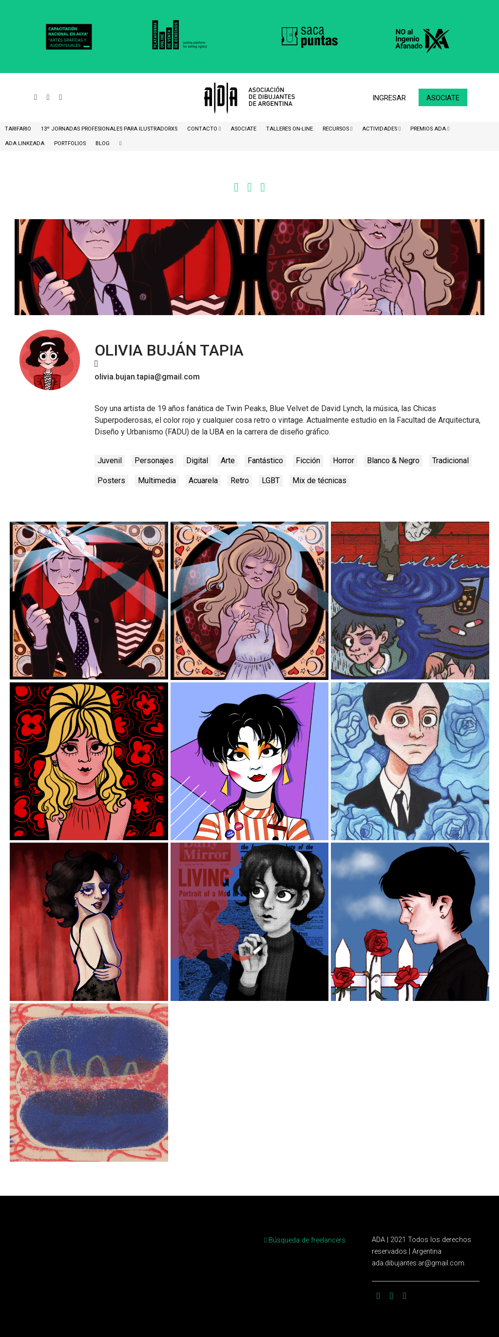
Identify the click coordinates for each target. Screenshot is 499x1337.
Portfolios (70, 143)
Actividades (380, 129)
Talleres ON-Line (289, 129)
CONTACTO (203, 129)
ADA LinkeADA (24, 143)
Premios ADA (428, 129)
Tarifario (18, 129)
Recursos (336, 129)
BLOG (103, 143)
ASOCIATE (243, 129)
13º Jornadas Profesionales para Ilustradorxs (109, 129)
